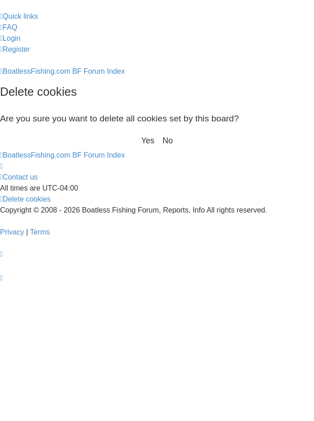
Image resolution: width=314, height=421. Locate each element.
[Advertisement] (157, 352)
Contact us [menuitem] (19, 177)
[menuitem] (8, 27)
